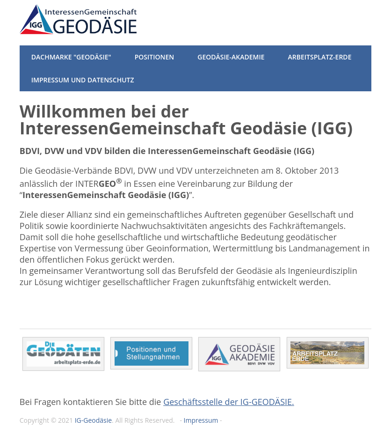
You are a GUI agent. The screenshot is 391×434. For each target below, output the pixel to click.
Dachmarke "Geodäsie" (71, 56)
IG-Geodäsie (93, 420)
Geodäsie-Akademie (230, 56)
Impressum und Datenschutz (82, 79)
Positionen (154, 56)
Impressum (201, 420)
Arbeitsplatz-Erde (320, 56)
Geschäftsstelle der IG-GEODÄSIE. (228, 401)
